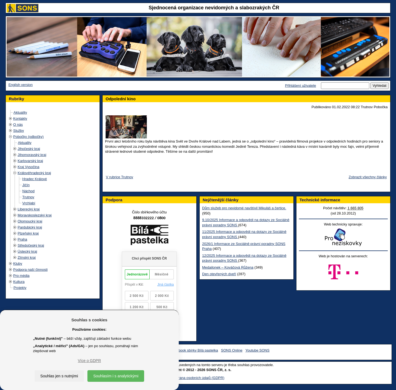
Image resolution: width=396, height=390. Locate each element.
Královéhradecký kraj (34, 173)
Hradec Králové (34, 179)
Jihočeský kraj (29, 149)
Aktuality (20, 112)
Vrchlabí (28, 203)
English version (21, 85)
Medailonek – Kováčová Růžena (227, 267)
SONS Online (232, 350)
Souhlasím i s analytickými (115, 376)
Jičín (26, 185)
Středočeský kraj (31, 245)
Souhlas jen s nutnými (59, 376)
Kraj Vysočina (28, 167)
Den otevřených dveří (219, 274)
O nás (18, 124)
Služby (18, 131)
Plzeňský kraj (28, 233)
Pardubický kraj (30, 227)
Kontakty (20, 118)
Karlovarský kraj (30, 161)
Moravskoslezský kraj (35, 215)
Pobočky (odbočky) (28, 137)
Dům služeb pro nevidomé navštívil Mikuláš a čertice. (244, 208)
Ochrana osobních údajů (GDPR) (198, 378)
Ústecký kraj (27, 251)
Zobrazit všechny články (368, 177)
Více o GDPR (89, 360)
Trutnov (28, 197)
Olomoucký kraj (30, 221)
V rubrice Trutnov (119, 177)
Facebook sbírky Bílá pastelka (194, 350)
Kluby (17, 263)
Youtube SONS (257, 350)
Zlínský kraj (27, 257)
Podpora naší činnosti (30, 270)
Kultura (18, 282)
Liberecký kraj (29, 209)
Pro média (21, 276)
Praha (22, 239)
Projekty (19, 288)
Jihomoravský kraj (32, 155)
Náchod (28, 191)
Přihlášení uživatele (300, 85)
